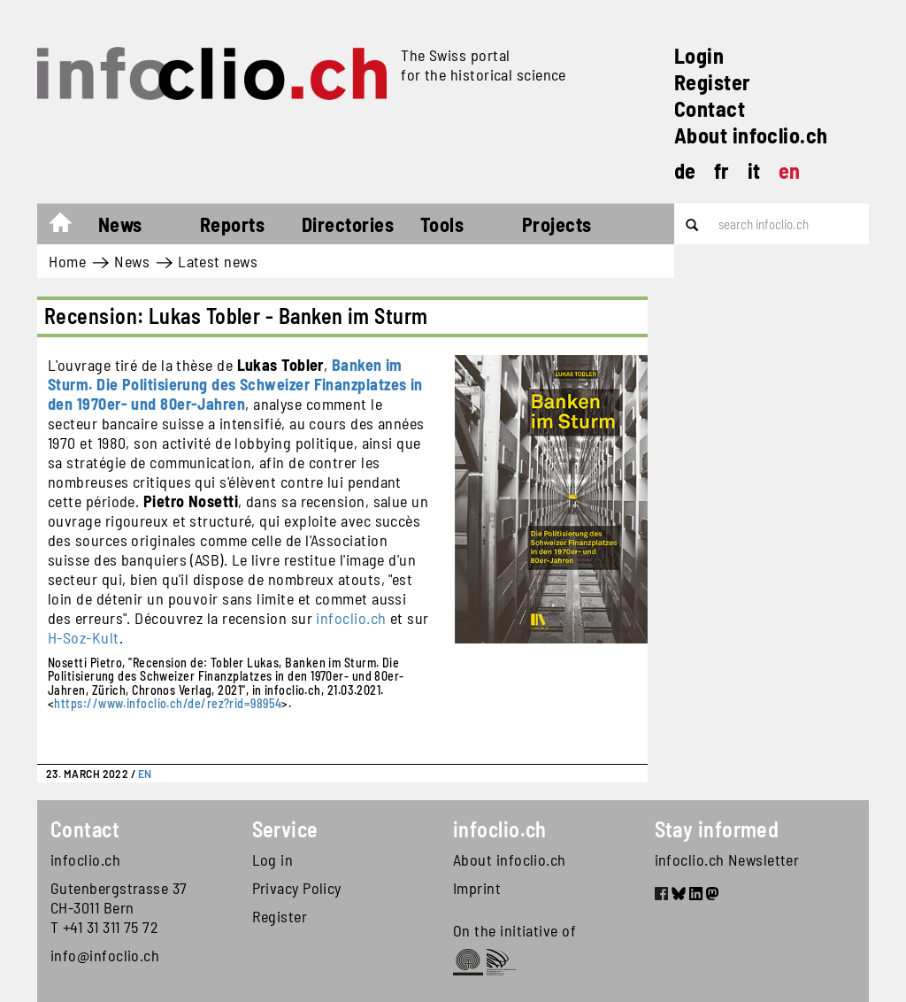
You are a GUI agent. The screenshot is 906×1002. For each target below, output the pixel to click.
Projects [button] (557, 223)
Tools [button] (442, 223)
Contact (709, 108)
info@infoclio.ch (104, 955)
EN (145, 773)
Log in (273, 859)
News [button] (120, 223)
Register (712, 82)
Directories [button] (348, 223)
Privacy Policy (297, 888)
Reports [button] (232, 223)
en (790, 170)
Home (69, 226)
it (754, 170)
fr (722, 170)
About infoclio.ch (751, 135)
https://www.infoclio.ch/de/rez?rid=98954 (167, 703)
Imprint (477, 888)
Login (699, 55)
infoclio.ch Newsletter (727, 859)
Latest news (217, 261)
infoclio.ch (351, 618)
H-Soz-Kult (83, 637)
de (685, 170)
